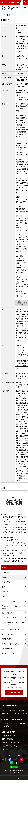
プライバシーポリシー (8, 735)
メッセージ (6, 572)
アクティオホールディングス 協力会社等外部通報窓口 (14, 724)
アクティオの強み (8, 634)
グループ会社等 (7, 613)
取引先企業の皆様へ (9, 653)
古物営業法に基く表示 (8, 732)
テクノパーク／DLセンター (11, 618)
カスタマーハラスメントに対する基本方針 (13, 607)
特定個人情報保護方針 (8, 739)
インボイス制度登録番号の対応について (13, 710)
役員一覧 (19, 51)
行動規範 (5, 596)
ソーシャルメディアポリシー (10, 742)
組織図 (19, 341)
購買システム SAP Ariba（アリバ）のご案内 (14, 715)
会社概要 (5, 577)
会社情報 (3, 9)
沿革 (3, 587)
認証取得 (5, 592)
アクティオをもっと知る (10, 644)
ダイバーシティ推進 (9, 601)
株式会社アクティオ (10, 2)
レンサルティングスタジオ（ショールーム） (13, 623)
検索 (25, 4)
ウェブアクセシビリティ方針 (10, 746)
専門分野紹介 (6, 639)
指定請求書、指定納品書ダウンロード (13, 720)
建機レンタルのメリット (10, 629)
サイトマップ (5, 749)
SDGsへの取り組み (8, 649)
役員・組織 (6, 582)
